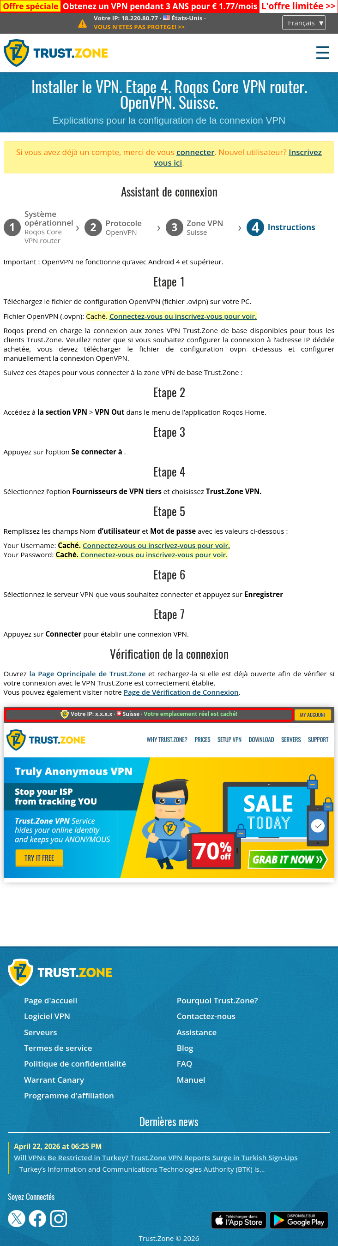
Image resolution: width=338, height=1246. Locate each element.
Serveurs (40, 1032)
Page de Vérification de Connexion (181, 692)
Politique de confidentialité (75, 1063)
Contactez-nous (206, 1016)
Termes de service (58, 1048)
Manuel (191, 1079)
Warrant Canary (54, 1079)
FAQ (185, 1063)
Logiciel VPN (47, 1016)
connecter (195, 152)
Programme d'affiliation (69, 1095)
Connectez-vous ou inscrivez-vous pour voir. (183, 316)
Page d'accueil (50, 1000)
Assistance (197, 1032)
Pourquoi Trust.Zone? (217, 1000)
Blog (185, 1048)
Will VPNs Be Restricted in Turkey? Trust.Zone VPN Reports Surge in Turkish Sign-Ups (155, 1157)
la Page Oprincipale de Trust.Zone (88, 673)
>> (298, 6)
